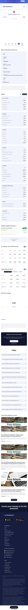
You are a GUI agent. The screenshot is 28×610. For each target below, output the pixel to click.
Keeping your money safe (8, 534)
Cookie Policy (6, 565)
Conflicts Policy (7, 568)
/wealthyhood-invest (9, 552)
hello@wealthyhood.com (10, 550)
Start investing (14, 607)
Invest (5, 527)
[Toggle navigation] (24, 6)
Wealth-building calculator (9, 532)
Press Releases (7, 545)
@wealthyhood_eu (9, 553)
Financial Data (6, 543)
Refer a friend (6, 539)
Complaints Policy (7, 567)
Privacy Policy (6, 564)
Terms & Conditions (7, 562)
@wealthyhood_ (9, 555)
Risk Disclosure (7, 570)
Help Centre (6, 540)
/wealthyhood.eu (9, 557)
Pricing (5, 537)
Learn (5, 529)
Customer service (7, 535)
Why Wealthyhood (7, 531)
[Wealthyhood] (7, 7)
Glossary (6, 542)
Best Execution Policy (8, 572)
